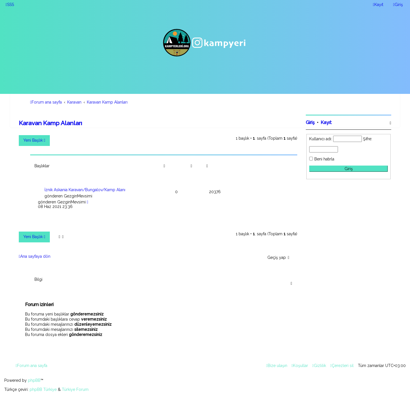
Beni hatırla (324, 159)
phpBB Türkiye (43, 389)
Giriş (310, 122)
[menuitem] (9, 4)
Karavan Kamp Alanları (50, 123)
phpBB (34, 380)
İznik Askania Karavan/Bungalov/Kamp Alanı (84, 189)
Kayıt (326, 122)
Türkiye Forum (75, 389)
